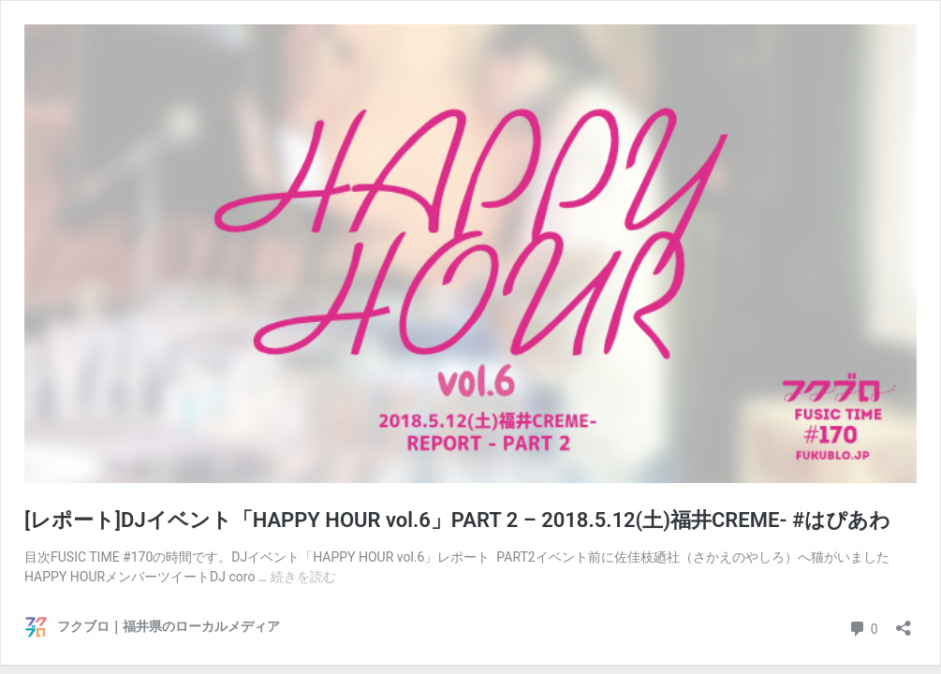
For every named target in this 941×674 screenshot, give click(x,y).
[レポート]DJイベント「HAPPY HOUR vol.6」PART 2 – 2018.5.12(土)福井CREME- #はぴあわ (457, 520)
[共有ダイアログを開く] (903, 622)
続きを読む (303, 576)
